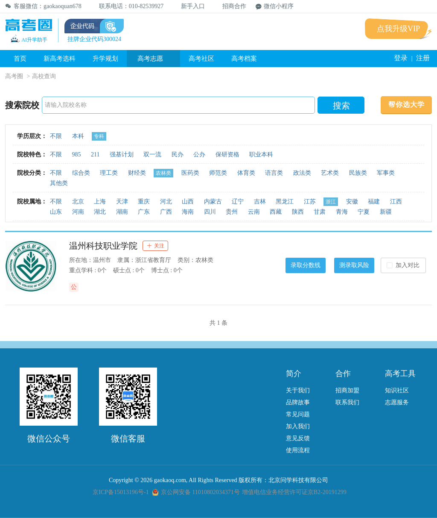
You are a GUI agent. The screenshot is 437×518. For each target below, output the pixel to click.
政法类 (302, 173)
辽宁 (238, 201)
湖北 (100, 212)
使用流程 (298, 450)
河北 (166, 201)
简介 (293, 373)
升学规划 (105, 58)
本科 (78, 136)
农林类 (163, 173)
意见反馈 (298, 438)
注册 (423, 58)
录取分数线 (305, 265)
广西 (166, 212)
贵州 (232, 212)
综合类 (81, 173)
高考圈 (14, 76)
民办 (178, 154)
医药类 (190, 173)
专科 (99, 136)
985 (76, 154)
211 (95, 154)
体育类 (246, 173)
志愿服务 (397, 402)
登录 (401, 58)
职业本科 (261, 154)
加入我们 (298, 426)
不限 (56, 136)
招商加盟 (347, 390)
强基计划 (122, 154)
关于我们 (298, 390)
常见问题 (298, 414)
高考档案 (244, 58)
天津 (122, 201)
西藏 (276, 212)
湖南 (122, 212)
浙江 (331, 202)
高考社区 (201, 58)
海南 (188, 212)
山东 (56, 212)
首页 (20, 58)
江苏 (310, 201)
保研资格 (227, 154)
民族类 (358, 173)
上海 (100, 201)
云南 (254, 212)
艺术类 (330, 173)
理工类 (109, 173)
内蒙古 (213, 201)
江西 (396, 201)
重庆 (144, 201)
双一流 (152, 154)
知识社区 (397, 390)
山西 (188, 201)
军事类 (386, 173)
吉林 (260, 201)
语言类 (274, 173)
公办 (199, 154)
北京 (78, 201)
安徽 (352, 201)
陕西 (298, 212)
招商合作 (230, 6)
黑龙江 (285, 201)
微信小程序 (275, 6)
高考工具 (400, 373)
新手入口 (189, 6)
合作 (343, 373)
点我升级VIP (398, 28)
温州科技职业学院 (103, 245)
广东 (144, 212)
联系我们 (347, 402)
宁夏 (364, 212)
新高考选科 (60, 58)
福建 (374, 201)
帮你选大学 (406, 104)
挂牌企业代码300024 (94, 39)
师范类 (218, 173)
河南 (78, 212)
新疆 (386, 212)
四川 (210, 212)
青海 (342, 212)
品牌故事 (298, 402)
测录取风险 (354, 265)
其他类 (59, 183)
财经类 (137, 173)
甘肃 (320, 212)
